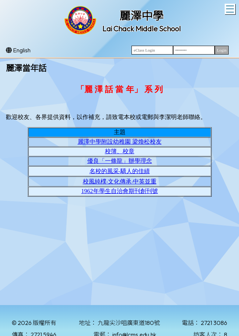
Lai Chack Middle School (141, 28)
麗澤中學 (141, 16)
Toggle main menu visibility (230, 8)
